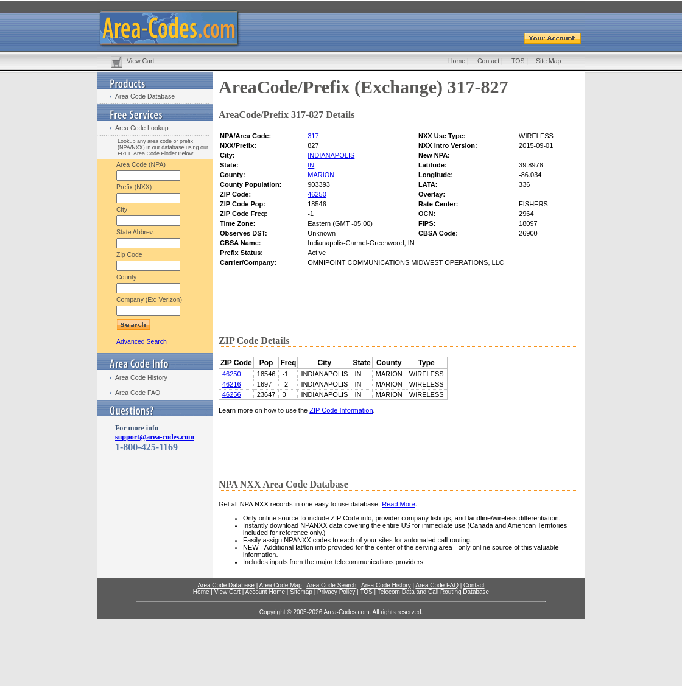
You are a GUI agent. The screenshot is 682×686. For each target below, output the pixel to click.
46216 (231, 384)
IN (311, 165)
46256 (231, 394)
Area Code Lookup (142, 127)
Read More (398, 504)
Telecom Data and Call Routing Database (433, 592)
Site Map (548, 61)
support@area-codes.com (154, 437)
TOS (517, 61)
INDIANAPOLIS (331, 155)
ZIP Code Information (341, 410)
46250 (317, 194)
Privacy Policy (336, 592)
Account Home (265, 592)
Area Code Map (280, 585)
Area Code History (141, 377)
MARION (321, 174)
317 (313, 135)
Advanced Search (141, 341)
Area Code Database (145, 96)
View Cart (140, 61)
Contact (488, 61)
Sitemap (301, 592)
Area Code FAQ (137, 392)
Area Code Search (331, 585)
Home (456, 61)
